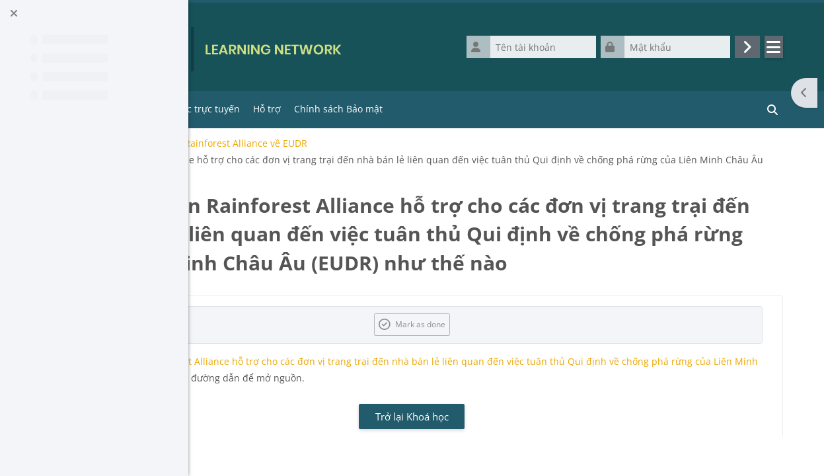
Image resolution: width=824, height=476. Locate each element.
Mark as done (514, 352)
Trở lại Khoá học (506, 445)
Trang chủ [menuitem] (249, 108)
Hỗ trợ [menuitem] (446, 108)
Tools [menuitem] (296, 108)
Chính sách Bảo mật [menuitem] (517, 108)
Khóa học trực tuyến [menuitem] (374, 108)
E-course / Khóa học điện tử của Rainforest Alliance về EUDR (353, 143)
